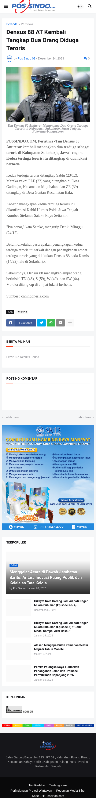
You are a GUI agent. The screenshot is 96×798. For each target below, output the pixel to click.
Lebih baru (12, 417)
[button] (6, 6)
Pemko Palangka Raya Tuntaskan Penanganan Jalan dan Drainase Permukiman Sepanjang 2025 (56, 671)
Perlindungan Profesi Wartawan (31, 790)
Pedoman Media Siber (71, 790)
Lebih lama (84, 417)
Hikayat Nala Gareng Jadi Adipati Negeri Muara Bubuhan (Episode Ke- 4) (61, 603)
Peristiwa (27, 24)
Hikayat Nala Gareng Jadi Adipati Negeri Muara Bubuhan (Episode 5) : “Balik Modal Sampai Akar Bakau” (61, 627)
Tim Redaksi (37, 785)
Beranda (12, 24)
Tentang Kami (58, 785)
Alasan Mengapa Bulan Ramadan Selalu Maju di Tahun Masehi (61, 647)
